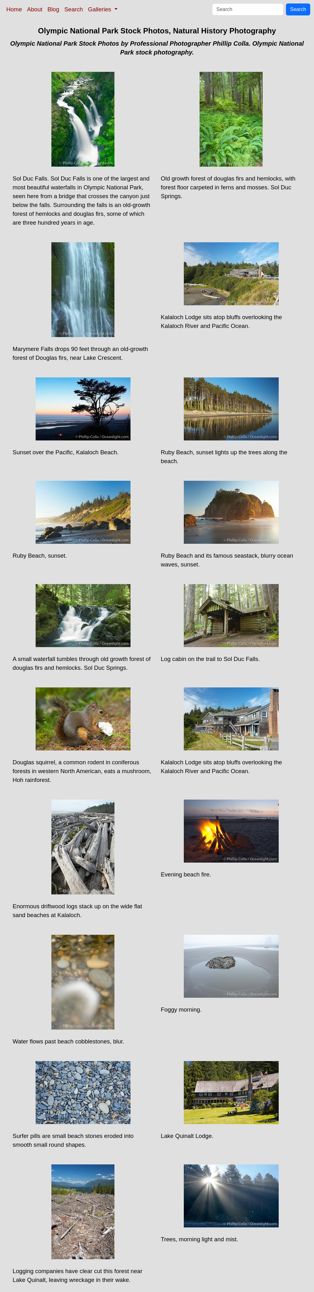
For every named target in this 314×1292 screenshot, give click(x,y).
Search (73, 9)
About (35, 9)
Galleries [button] (100, 9)
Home (14, 9)
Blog (53, 9)
